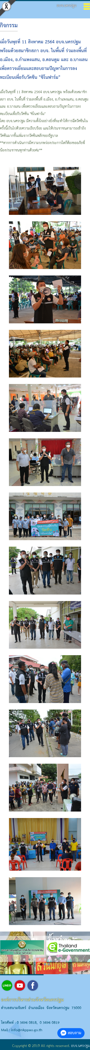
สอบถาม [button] (71, 1033)
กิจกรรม (9, 26)
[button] (24, 959)
